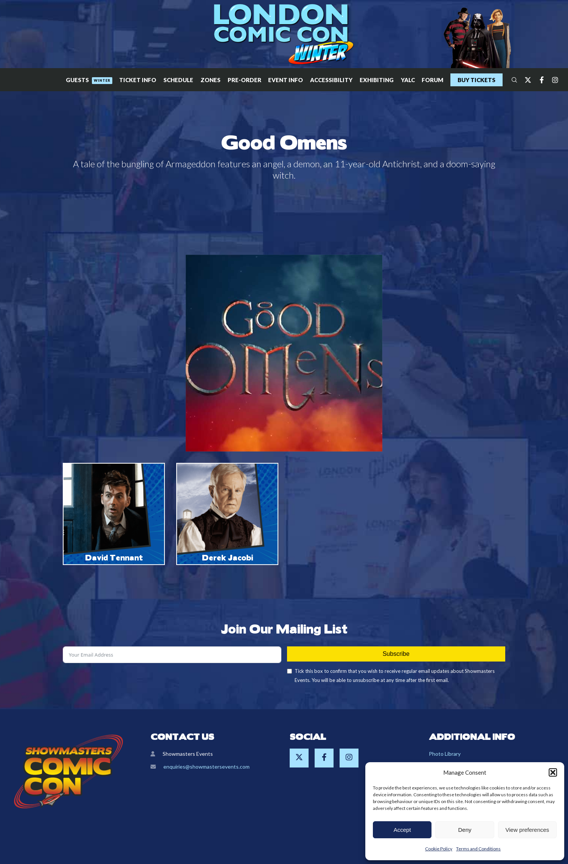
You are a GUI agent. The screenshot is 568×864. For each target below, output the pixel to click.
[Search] (511, 79)
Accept (402, 830)
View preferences (527, 830)
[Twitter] (524, 79)
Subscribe (396, 654)
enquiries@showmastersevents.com (206, 766)
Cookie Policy (438, 849)
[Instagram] (552, 79)
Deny (464, 830)
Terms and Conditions (478, 849)
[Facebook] (538, 79)
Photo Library (445, 753)
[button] (553, 772)
